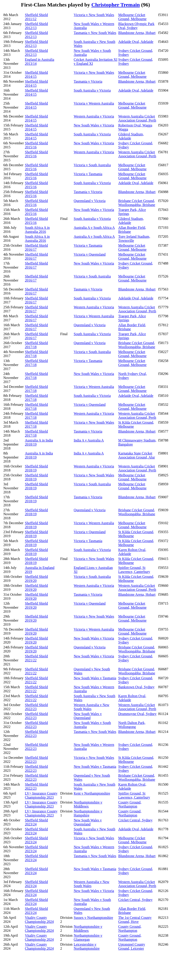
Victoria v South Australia (92, 165)
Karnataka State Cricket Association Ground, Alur (136, 455)
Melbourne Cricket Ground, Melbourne (132, 17)
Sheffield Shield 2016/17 (36, 247)
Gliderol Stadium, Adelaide (131, 136)
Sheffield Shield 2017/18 (36, 345)
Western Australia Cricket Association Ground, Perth (137, 118)
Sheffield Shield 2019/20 (36, 579)
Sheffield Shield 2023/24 (36, 822)
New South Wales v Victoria (94, 125)
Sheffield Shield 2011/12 (36, 17)
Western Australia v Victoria (94, 116)
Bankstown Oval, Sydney (136, 687)
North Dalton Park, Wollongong (131, 725)
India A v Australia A (89, 440)
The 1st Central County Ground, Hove (135, 920)
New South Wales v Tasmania (95, 678)
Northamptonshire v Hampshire (88, 813)
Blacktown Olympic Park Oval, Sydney (136, 26)
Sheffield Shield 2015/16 (36, 145)
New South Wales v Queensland (88, 716)
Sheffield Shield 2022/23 (36, 707)
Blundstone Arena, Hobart (137, 33)
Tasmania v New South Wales (95, 33)
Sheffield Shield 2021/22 (36, 658)
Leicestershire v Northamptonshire (87, 946)
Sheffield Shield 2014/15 (36, 74)
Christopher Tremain (115, 5)
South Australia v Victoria (92, 90)
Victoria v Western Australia (94, 103)
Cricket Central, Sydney (135, 820)
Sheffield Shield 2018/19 (36, 468)
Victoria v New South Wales (94, 15)
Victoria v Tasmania (88, 174)
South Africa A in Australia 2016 (37, 230)
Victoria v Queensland (90, 254)
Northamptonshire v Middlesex (88, 804)
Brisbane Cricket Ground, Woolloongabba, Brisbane (136, 203)
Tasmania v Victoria (88, 81)
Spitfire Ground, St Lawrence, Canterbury (134, 570)
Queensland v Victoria (90, 201)
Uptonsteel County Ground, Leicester (131, 946)
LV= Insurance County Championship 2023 (41, 795)
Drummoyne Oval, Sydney (137, 714)
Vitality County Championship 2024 (39, 920)
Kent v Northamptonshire (92, 793)
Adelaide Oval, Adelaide (135, 42)
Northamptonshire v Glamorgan (88, 937)
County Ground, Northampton (129, 804)
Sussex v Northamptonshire (93, 917)
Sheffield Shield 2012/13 (36, 26)
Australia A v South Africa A (94, 227)
